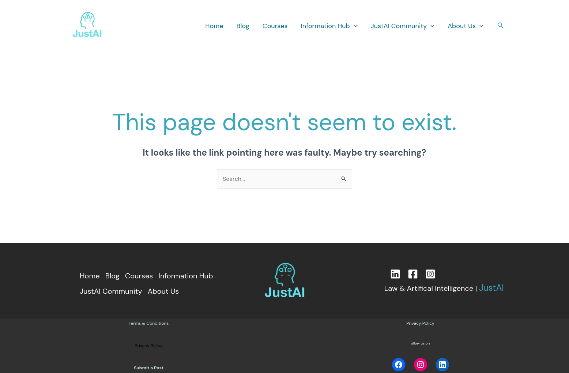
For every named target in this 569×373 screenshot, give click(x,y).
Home (214, 26)
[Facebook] (413, 274)
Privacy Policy (420, 323)
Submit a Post (148, 368)
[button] (354, 26)
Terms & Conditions (149, 323)
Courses (275, 26)
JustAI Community (402, 26)
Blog (243, 26)
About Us (465, 26)
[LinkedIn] (395, 274)
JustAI (491, 287)
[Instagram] (430, 274)
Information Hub (329, 26)
